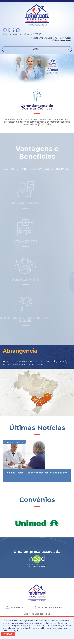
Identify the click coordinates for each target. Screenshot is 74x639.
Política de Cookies (48, 628)
